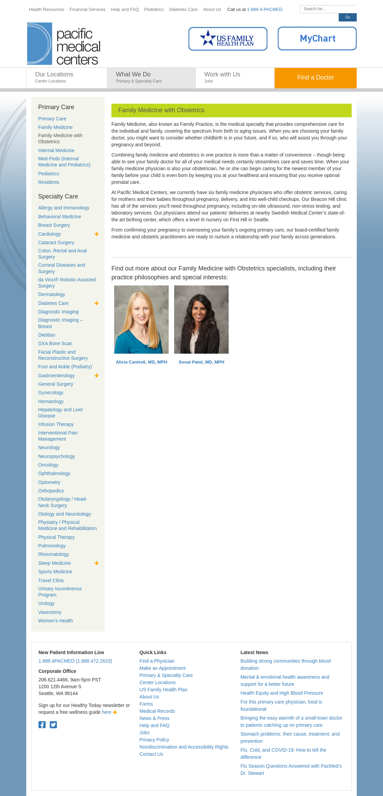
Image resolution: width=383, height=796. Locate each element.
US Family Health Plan (163, 689)
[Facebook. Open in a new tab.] (42, 724)
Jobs (144, 732)
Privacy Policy (154, 739)
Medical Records (157, 711)
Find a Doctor (315, 77)
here (109, 712)
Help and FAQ (154, 725)
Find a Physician (156, 661)
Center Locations (157, 682)
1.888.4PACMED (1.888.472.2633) (75, 661)
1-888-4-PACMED (264, 9)
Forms (146, 704)
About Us (149, 696)
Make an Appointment (162, 668)
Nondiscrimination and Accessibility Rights (183, 747)
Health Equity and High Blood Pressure (282, 693)
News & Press (154, 718)
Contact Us (151, 754)
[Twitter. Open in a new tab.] (53, 724)
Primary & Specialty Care (166, 675)
